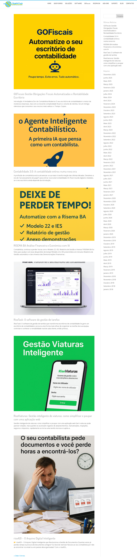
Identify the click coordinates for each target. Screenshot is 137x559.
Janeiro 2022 (108, 166)
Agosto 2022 (108, 143)
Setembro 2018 (109, 286)
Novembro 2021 (109, 172)
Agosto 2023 (108, 117)
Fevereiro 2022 (109, 162)
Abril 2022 (107, 156)
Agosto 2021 (108, 175)
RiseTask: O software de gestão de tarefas (37, 319)
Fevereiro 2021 (109, 192)
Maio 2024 (107, 97)
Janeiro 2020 (108, 234)
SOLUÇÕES (68, 5)
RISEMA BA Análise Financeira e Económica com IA (42, 245)
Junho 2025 (107, 78)
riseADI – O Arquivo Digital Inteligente (34, 538)
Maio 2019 (107, 260)
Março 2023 (107, 130)
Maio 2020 (107, 221)
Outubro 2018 (108, 283)
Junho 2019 (107, 257)
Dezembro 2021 (109, 169)
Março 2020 (107, 227)
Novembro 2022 (109, 136)
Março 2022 (107, 159)
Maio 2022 (107, 153)
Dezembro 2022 (109, 133)
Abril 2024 (107, 100)
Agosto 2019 (108, 250)
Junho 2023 (107, 120)
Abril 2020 (107, 224)
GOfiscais (87, 5)
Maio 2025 (107, 81)
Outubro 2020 (108, 205)
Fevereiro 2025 (109, 87)
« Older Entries (19, 556)
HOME (49, 5)
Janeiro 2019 (108, 273)
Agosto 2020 (108, 211)
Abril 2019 (107, 263)
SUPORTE (114, 5)
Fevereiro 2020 (109, 231)
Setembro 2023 (109, 113)
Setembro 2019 (109, 247)
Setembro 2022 (109, 140)
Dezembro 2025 (109, 74)
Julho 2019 (107, 253)
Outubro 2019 (108, 244)
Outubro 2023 (108, 110)
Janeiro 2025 (108, 91)
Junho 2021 (107, 182)
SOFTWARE (78, 5)
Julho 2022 (107, 146)
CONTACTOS (130, 5)
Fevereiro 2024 (109, 104)
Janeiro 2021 (108, 195)
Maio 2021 (107, 185)
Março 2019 (107, 266)
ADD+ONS (106, 5)
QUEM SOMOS (58, 5)
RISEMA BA (96, 5)
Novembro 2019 (109, 240)
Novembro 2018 (109, 279)
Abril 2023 (107, 127)
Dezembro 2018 (109, 276)
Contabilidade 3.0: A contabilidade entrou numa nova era (45, 171)
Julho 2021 (107, 179)
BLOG (122, 5)
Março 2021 (107, 188)
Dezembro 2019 (109, 237)
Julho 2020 (107, 214)
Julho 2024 (107, 94)
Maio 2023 (107, 123)
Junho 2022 (107, 149)
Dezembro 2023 (109, 107)
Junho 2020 (107, 218)
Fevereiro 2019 (109, 270)
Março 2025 (107, 84)
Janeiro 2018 (108, 289)
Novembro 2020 (109, 201)
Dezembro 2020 (109, 198)
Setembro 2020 (109, 208)
